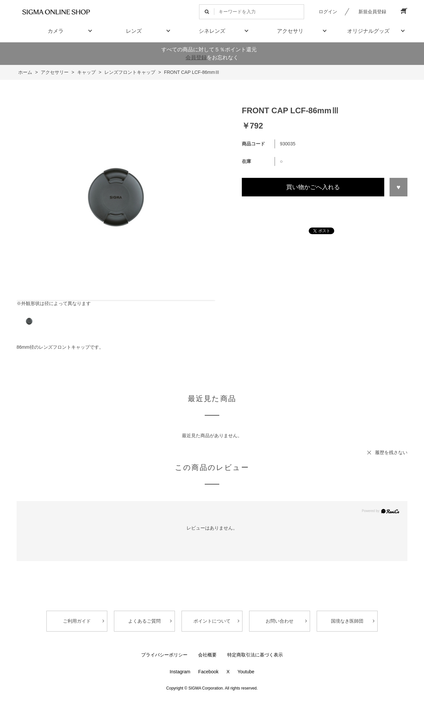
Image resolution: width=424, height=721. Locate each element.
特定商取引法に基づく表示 (255, 654)
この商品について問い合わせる (325, 208)
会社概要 (207, 654)
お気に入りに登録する (398, 187)
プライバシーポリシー (164, 654)
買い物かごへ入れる (313, 187)
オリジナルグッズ (368, 31)
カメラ (56, 31)
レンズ (134, 31)
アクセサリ (290, 31)
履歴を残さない (391, 452)
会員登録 (196, 57)
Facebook (208, 671)
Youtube (246, 671)
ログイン (328, 11)
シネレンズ (212, 31)
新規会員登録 (372, 11)
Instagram (180, 671)
